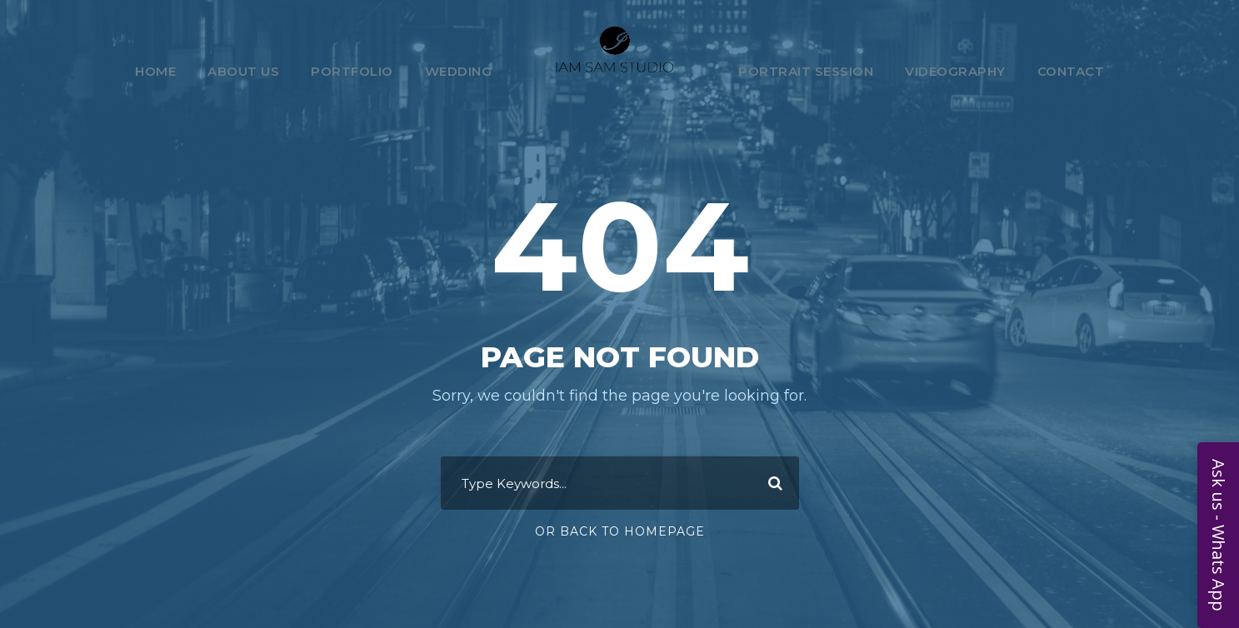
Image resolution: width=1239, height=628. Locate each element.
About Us (243, 71)
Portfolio (352, 71)
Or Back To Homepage (620, 531)
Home (155, 71)
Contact (1071, 71)
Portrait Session (805, 71)
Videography (955, 71)
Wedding (458, 71)
